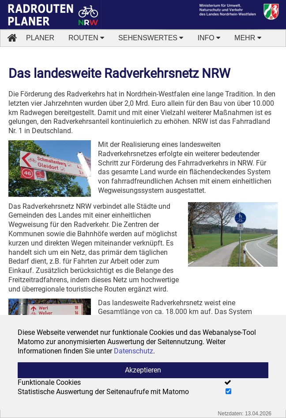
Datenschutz (133, 351)
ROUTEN (86, 38)
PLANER (40, 38)
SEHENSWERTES (150, 38)
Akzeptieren (143, 370)
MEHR (247, 38)
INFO (208, 38)
